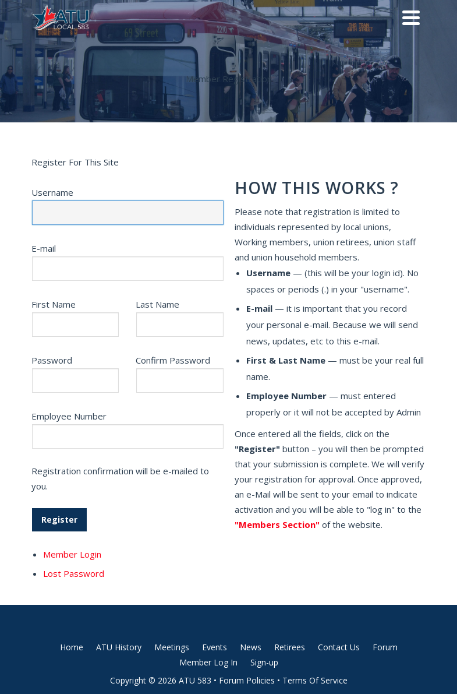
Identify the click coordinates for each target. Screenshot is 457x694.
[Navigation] (411, 17)
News (250, 647)
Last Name (157, 304)
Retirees (289, 647)
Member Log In (208, 662)
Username (52, 192)
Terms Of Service (315, 680)
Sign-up (264, 662)
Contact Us (339, 647)
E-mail (43, 248)
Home (71, 647)
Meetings (171, 647)
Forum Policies (247, 680)
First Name (53, 304)
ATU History (118, 647)
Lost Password (73, 573)
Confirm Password (173, 360)
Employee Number (69, 416)
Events (214, 647)
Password (51, 360)
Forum (385, 647)
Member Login (72, 554)
